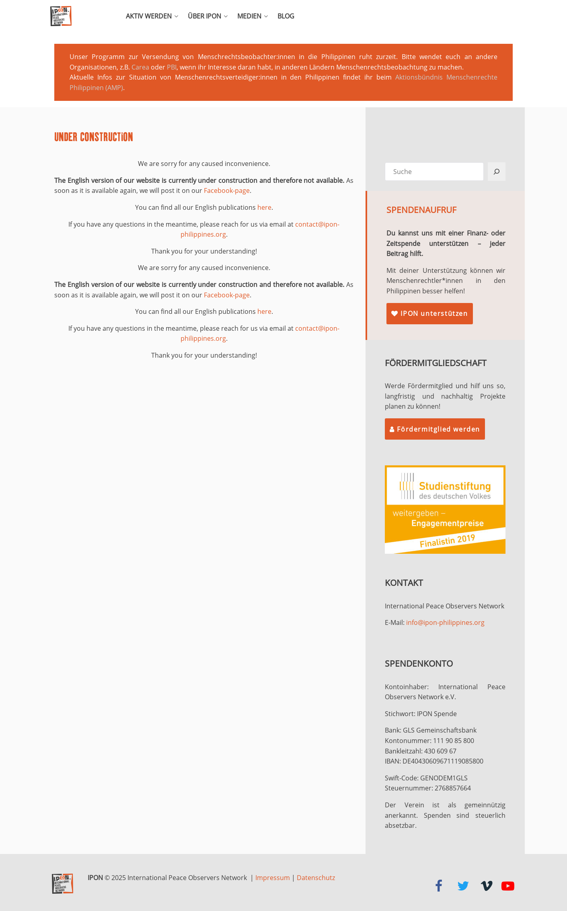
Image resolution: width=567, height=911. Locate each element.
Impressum (272, 877)
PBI (172, 67)
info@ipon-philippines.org (445, 622)
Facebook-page (227, 190)
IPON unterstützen (429, 313)
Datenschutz (316, 877)
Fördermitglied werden (435, 429)
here (264, 207)
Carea (140, 67)
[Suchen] (496, 171)
